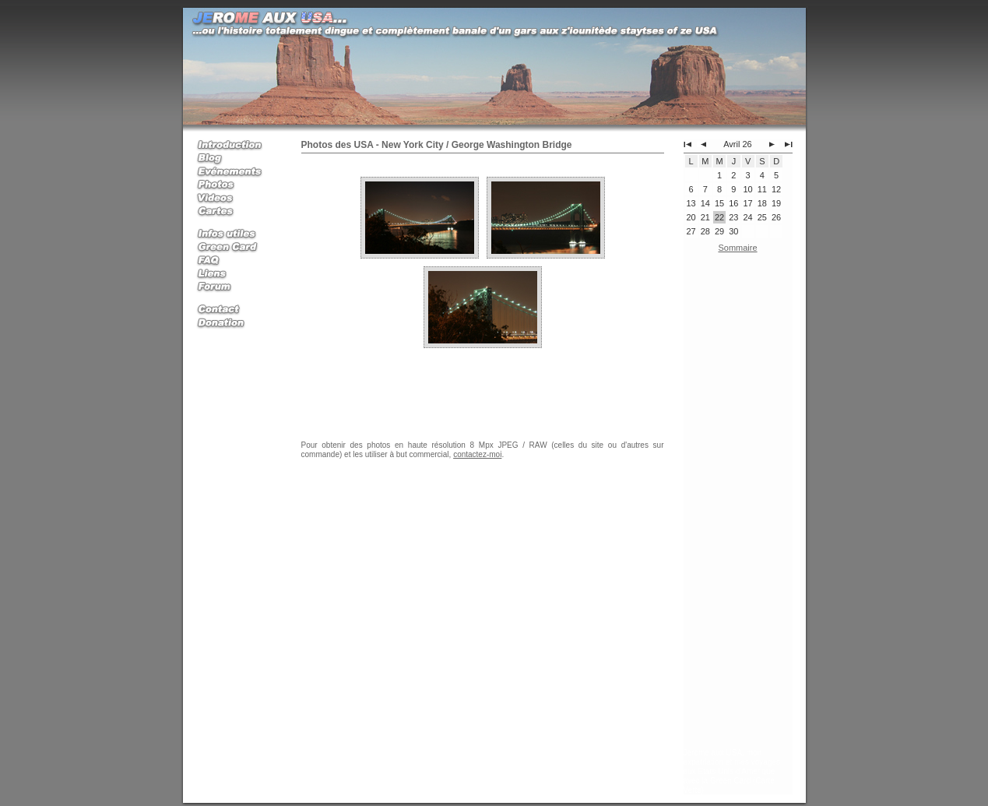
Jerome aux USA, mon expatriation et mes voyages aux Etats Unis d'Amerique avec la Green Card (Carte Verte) (732, 771)
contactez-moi (477, 454)
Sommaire (737, 247)
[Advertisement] (738, 503)
